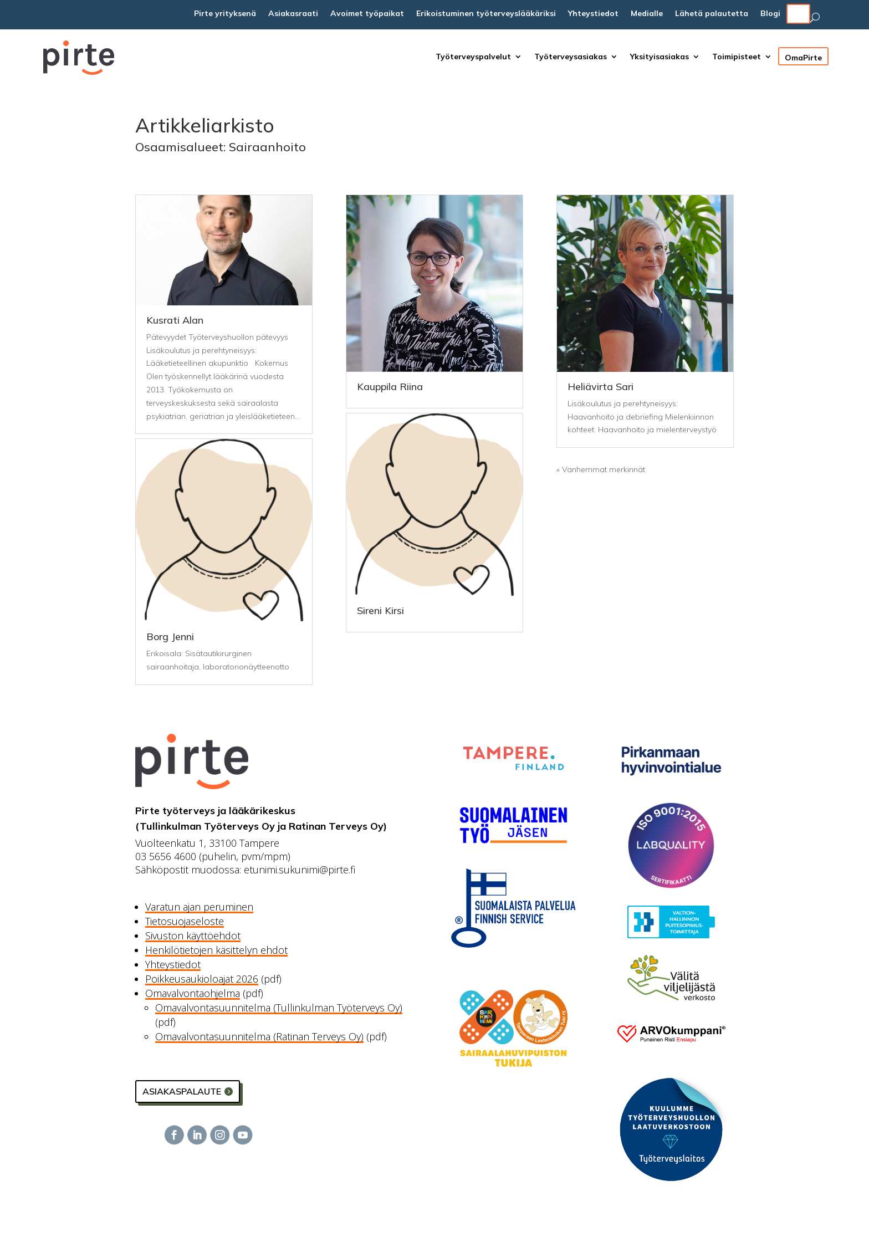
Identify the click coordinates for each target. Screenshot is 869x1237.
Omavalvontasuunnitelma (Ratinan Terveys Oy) (259, 1036)
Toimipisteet (736, 57)
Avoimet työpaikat (367, 13)
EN (798, 14)
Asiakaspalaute (181, 1091)
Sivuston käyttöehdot (193, 935)
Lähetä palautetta (711, 13)
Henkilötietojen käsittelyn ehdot (216, 950)
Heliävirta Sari (600, 386)
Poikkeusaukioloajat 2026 (201, 978)
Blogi (770, 13)
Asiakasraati (293, 13)
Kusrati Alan (174, 320)
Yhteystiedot (593, 13)
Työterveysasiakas (570, 57)
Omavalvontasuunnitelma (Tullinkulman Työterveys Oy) (278, 1007)
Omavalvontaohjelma (192, 993)
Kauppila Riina (390, 386)
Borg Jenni (170, 636)
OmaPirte (803, 56)
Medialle (647, 13)
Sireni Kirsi (380, 610)
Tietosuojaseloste (184, 921)
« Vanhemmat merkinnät (600, 469)
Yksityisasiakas (659, 57)
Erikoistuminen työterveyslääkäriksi (486, 13)
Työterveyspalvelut (473, 57)
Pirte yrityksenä (225, 13)
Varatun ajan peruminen (199, 906)
